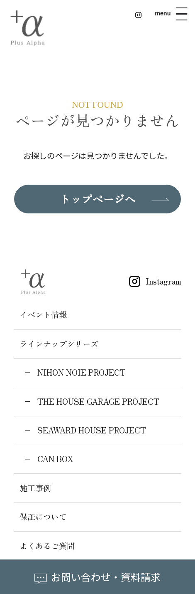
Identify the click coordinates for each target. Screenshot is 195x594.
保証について (43, 516)
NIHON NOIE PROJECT (81, 372)
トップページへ (97, 199)
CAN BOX (55, 459)
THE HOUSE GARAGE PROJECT (98, 401)
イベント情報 (43, 314)
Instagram (152, 281)
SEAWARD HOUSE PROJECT (91, 430)
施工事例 (35, 488)
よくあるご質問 (47, 546)
